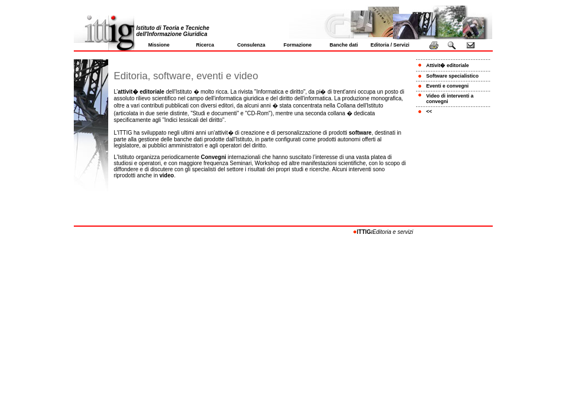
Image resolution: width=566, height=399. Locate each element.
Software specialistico (452, 76)
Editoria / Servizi (390, 45)
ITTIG (364, 232)
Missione (159, 45)
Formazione (298, 45)
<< (429, 111)
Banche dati (344, 45)
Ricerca (205, 45)
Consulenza (251, 45)
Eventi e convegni (447, 86)
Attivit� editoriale (447, 65)
